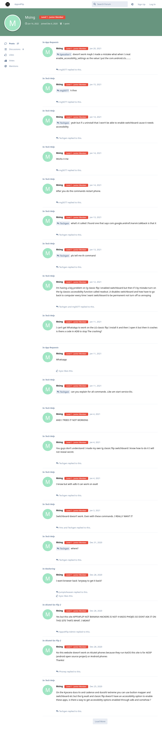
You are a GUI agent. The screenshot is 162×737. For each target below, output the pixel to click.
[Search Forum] (110, 4)
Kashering (50, 568)
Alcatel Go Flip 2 (53, 604)
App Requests (52, 42)
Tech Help (50, 78)
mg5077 (64, 90)
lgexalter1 (65, 54)
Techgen (64, 122)
